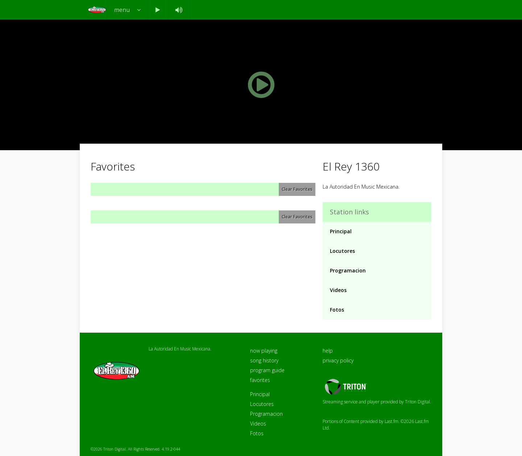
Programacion (348, 270)
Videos (338, 290)
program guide (267, 370)
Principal (341, 231)
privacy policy (338, 360)
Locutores (342, 250)
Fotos (337, 309)
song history (264, 360)
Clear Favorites (297, 189)
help (328, 350)
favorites (260, 380)
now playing (263, 350)
